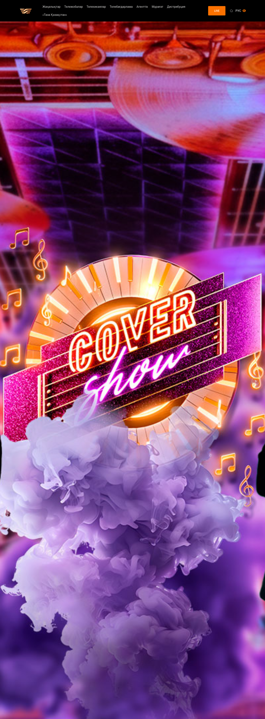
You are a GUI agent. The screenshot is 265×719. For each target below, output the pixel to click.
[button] (9, 381)
